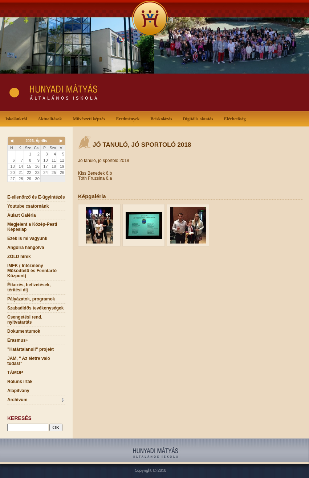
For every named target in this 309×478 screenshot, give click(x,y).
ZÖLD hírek (19, 256)
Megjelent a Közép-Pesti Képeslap (32, 227)
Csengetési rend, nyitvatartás (24, 320)
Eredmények (129, 118)
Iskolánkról (17, 118)
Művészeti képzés (90, 118)
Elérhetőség (235, 118)
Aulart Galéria (21, 215)
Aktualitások (51, 118)
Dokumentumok (23, 331)
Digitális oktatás (198, 118)
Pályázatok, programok (31, 299)
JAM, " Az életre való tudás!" (28, 361)
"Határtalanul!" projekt (30, 349)
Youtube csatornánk (28, 206)
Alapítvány (18, 390)
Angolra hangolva (25, 247)
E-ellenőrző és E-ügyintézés (36, 197)
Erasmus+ (17, 340)
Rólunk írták (19, 381)
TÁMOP (15, 372)
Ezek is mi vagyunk (27, 238)
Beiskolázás (162, 118)
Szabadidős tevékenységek (35, 308)
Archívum (36, 399)
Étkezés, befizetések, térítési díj (28, 287)
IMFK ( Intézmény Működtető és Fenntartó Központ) (32, 270)
